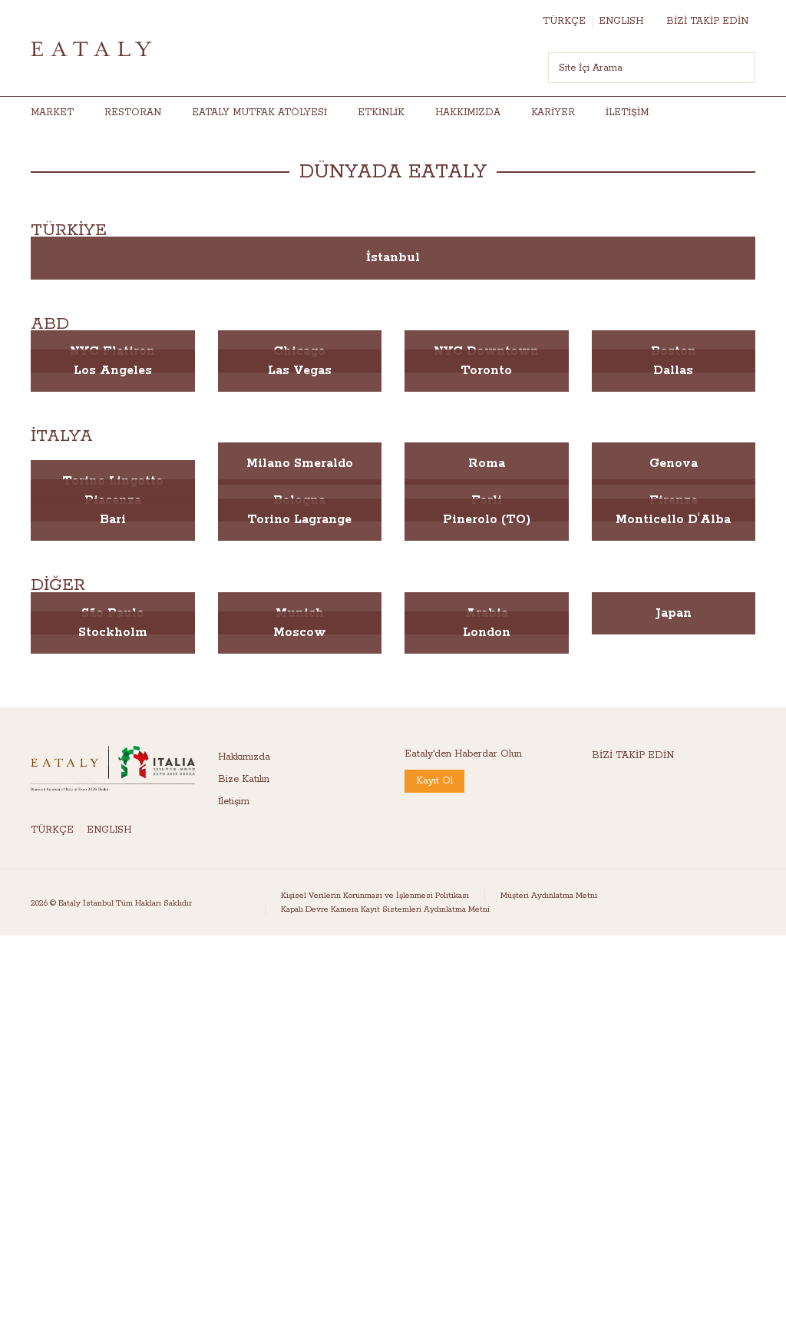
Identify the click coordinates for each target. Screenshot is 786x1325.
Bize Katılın (243, 779)
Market (52, 112)
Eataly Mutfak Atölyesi (259, 112)
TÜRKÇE (564, 21)
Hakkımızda (244, 757)
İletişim (627, 112)
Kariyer (553, 112)
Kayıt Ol (434, 781)
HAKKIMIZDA (467, 112)
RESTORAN (132, 112)
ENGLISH (621, 21)
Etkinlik (381, 112)
